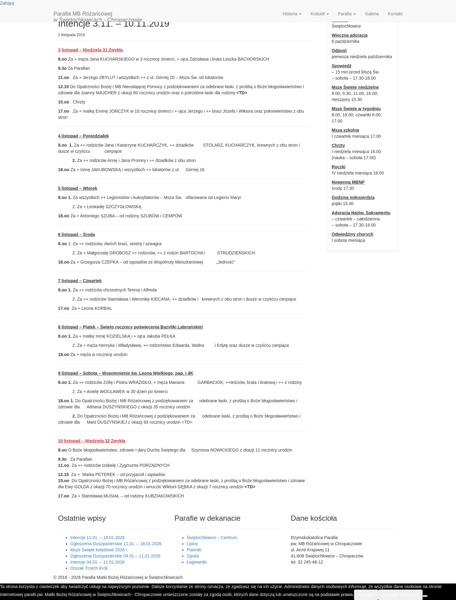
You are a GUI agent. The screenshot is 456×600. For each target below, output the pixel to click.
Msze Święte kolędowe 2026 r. (99, 549)
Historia (292, 13)
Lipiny (192, 543)
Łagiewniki (197, 562)
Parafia (347, 13)
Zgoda (193, 555)
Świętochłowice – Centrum (212, 537)
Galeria (372, 13)
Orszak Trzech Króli (89, 568)
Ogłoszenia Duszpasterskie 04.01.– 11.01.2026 (115, 555)
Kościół (320, 13)
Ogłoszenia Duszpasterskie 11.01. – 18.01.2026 (116, 543)
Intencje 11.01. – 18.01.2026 (97, 537)
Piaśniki (194, 549)
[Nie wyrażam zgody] (425, 596)
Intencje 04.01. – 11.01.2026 (97, 562)
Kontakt (395, 13)
